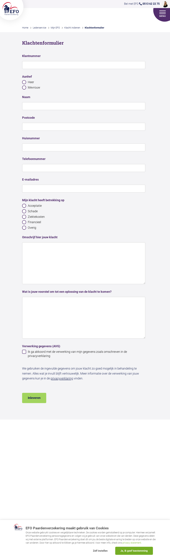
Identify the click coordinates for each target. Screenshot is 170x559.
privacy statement (131, 542)
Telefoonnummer (34, 159)
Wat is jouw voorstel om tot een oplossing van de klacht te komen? (67, 291)
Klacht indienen (72, 27)
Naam (26, 97)
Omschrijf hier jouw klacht (39, 237)
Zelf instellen (100, 550)
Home (25, 27)
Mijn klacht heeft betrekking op (43, 200)
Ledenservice (39, 27)
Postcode (28, 117)
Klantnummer (31, 56)
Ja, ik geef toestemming (134, 550)
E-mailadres (30, 179)
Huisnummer (31, 138)
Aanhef (27, 76)
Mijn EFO (55, 27)
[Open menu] (162, 13)
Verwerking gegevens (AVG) (41, 346)
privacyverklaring (62, 378)
